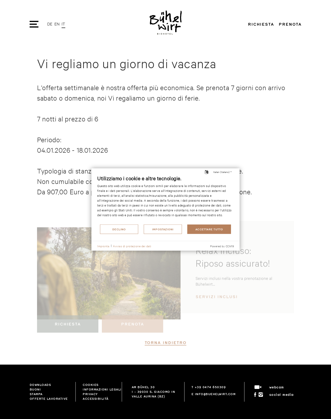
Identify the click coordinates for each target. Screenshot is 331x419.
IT (63, 23)
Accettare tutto (209, 229)
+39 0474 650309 (210, 387)
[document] (165, 199)
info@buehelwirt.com (215, 394)
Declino (119, 229)
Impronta (103, 246)
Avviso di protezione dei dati (132, 246)
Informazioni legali (102, 389)
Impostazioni (163, 229)
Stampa (36, 394)
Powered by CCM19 (222, 246)
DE (50, 23)
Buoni (35, 389)
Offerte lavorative (49, 398)
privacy (90, 394)
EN (57, 23)
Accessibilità (96, 398)
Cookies (91, 385)
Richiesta (261, 24)
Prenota (290, 24)
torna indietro (166, 348)
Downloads (40, 385)
